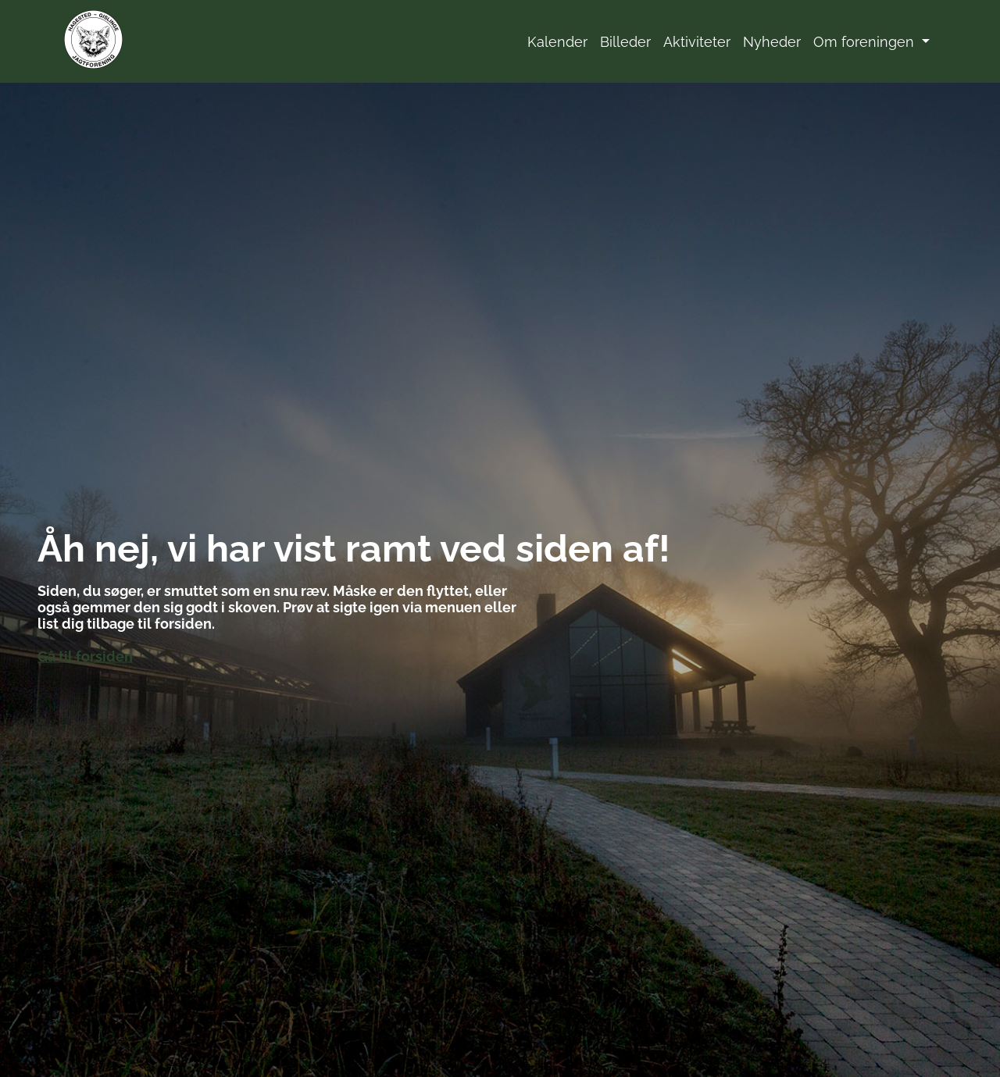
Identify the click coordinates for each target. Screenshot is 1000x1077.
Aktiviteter (696, 42)
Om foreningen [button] (865, 42)
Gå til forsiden (85, 655)
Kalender (557, 42)
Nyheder (772, 42)
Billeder (625, 42)
